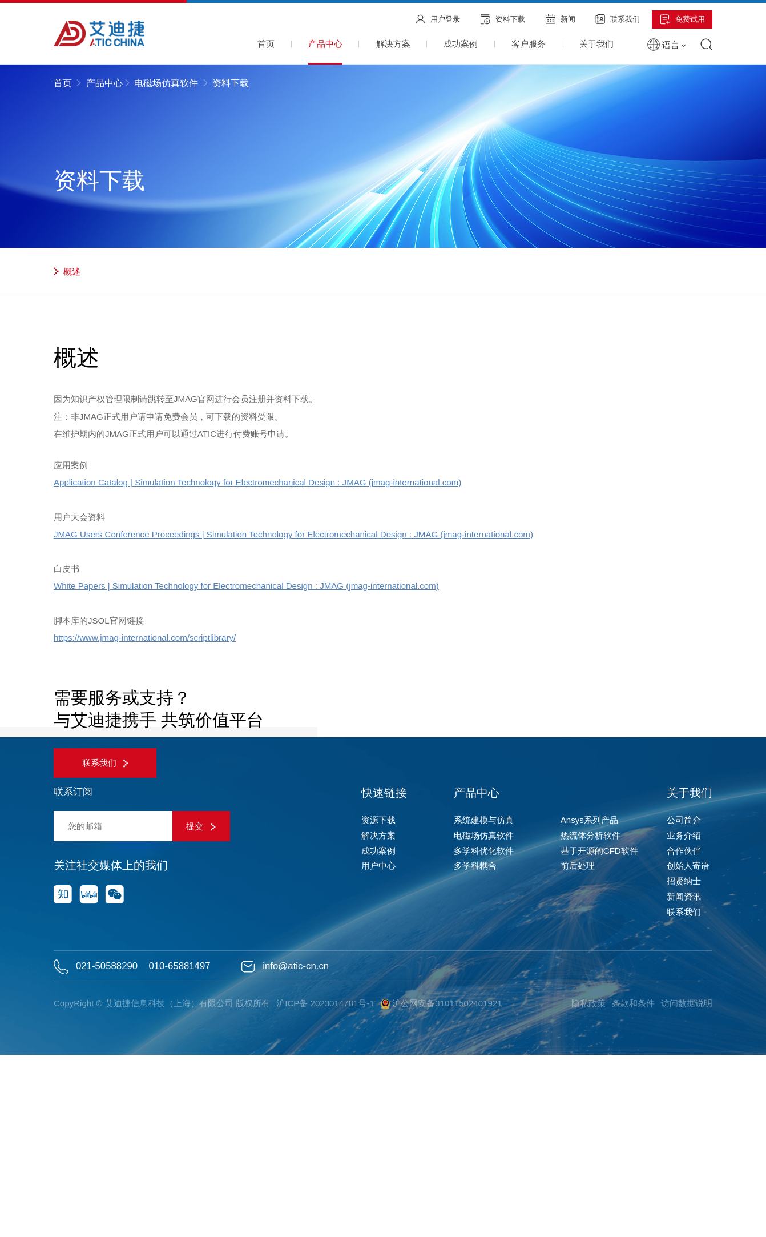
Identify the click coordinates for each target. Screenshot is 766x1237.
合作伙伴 (684, 1032)
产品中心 (104, 83)
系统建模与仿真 (484, 1001)
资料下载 (502, 19)
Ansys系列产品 (589, 1001)
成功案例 (378, 1032)
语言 (666, 45)
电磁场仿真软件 (166, 83)
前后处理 (578, 1048)
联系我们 (617, 19)
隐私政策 (587, 1185)
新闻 (560, 19)
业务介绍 (684, 1017)
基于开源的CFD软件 (599, 1032)
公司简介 (684, 1001)
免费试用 (682, 19)
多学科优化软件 (484, 1032)
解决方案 (378, 1017)
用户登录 (438, 19)
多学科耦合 (475, 1048)
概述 (67, 271)
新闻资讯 (684, 1078)
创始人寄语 (688, 1048)
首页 (64, 83)
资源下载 (378, 1001)
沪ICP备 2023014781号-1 (326, 1185)
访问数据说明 (686, 1185)
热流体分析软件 (590, 1017)
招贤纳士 (684, 1062)
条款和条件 (632, 1185)
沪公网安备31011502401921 (443, 1185)
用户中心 (378, 1048)
